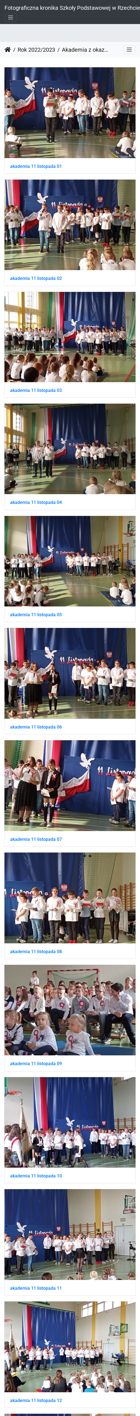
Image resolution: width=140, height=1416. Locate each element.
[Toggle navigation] (10, 17)
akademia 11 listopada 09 (36, 1063)
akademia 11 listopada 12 (36, 1400)
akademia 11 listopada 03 (36, 390)
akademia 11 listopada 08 (36, 951)
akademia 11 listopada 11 (36, 1288)
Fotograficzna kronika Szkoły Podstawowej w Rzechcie (72, 7)
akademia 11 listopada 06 (36, 727)
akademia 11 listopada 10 (36, 1176)
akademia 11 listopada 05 (36, 614)
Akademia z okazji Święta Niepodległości (85, 49)
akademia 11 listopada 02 (36, 278)
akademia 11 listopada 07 (36, 839)
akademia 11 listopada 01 (36, 166)
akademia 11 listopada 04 (36, 502)
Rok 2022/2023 (36, 49)
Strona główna (7, 50)
